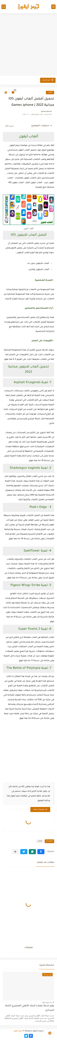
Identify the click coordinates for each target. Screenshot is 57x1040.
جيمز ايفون (18, 1031)
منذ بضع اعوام (47, 1002)
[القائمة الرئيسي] (53, 7)
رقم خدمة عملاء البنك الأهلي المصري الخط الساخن (29, 1008)
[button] (40, 851)
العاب (50, 92)
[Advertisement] (28, 45)
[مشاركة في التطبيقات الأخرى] (15, 851)
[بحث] (3, 7)
